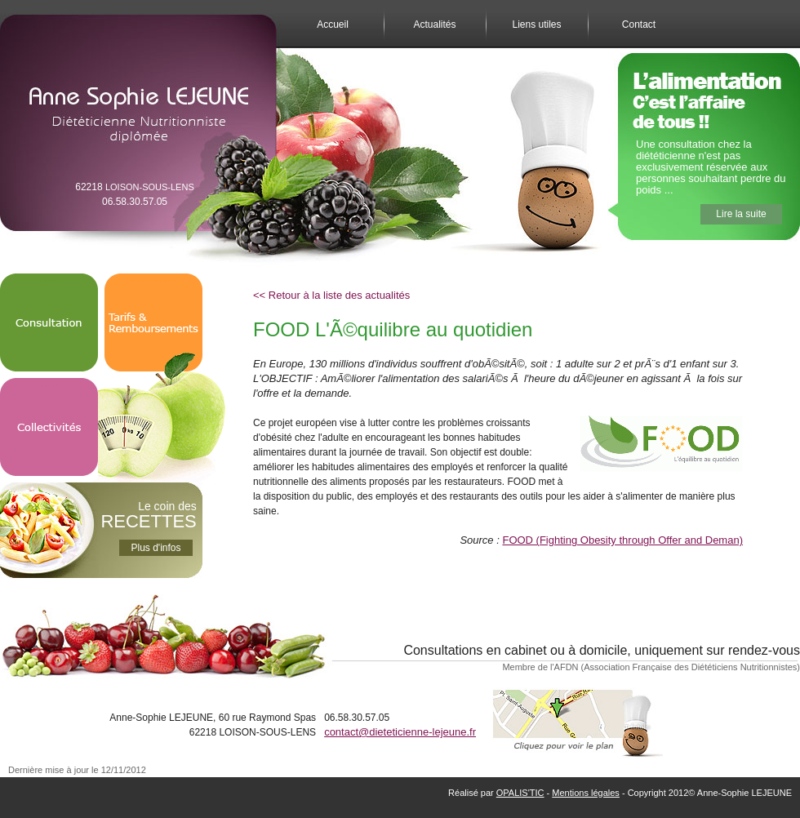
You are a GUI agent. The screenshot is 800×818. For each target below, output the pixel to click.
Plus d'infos (156, 547)
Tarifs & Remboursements (153, 280)
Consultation (49, 280)
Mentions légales (586, 793)
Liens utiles (536, 24)
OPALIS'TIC (520, 793)
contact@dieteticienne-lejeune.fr (400, 732)
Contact (639, 24)
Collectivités (49, 385)
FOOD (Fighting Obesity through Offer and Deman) (622, 540)
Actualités (434, 24)
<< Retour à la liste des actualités (331, 295)
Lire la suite (741, 214)
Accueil (333, 24)
